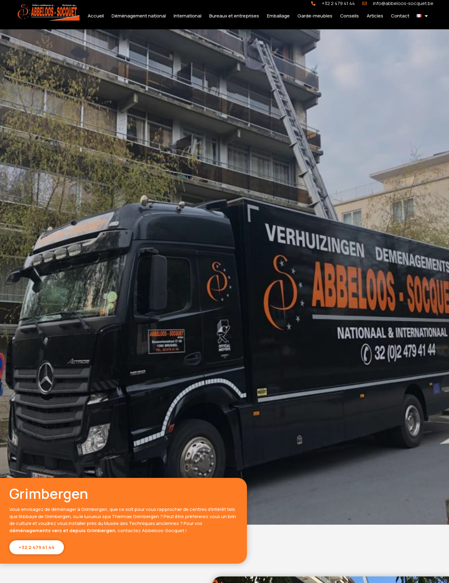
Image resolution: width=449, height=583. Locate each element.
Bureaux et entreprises (234, 15)
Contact (400, 15)
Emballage (278, 15)
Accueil (96, 15)
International (187, 15)
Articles (375, 15)
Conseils (349, 15)
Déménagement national (139, 15)
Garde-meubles (314, 15)
